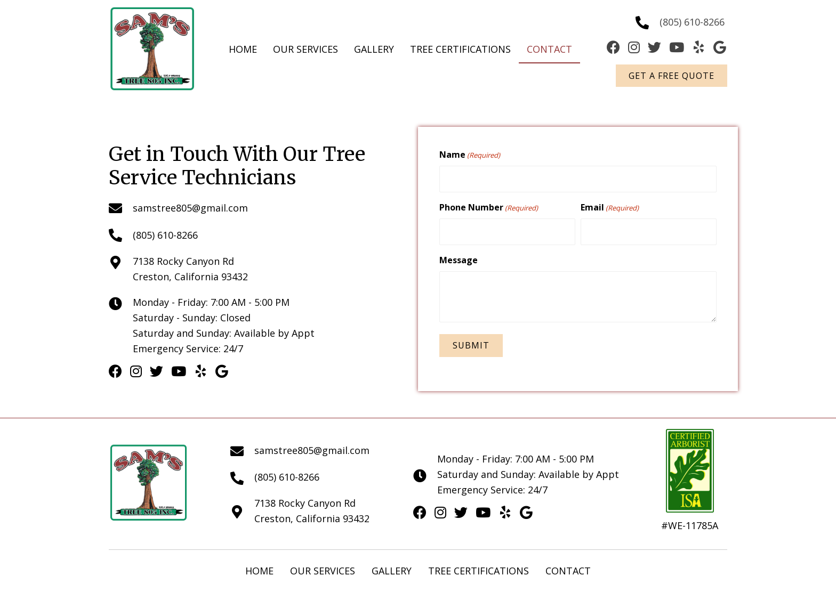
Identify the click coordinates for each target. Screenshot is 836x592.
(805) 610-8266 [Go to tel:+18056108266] (692, 21)
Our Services (322, 568)
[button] (671, 75)
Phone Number (488, 206)
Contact (568, 568)
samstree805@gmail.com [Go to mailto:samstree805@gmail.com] (190, 206)
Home (259, 568)
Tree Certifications (478, 568)
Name (469, 155)
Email (610, 206)
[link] (243, 49)
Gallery (392, 568)
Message (458, 258)
